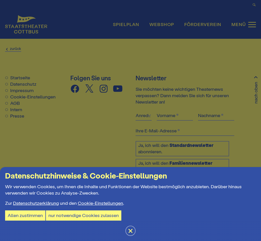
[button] (130, 120)
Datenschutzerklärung (36, 203)
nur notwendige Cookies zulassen (83, 215)
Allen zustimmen (25, 215)
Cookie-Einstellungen (100, 203)
